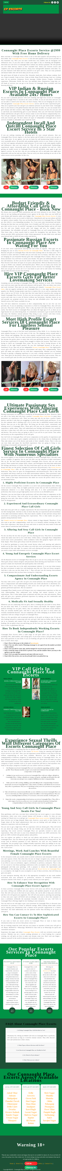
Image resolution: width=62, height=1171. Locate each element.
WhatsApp (14, 187)
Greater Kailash (12, 1112)
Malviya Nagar (30, 1115)
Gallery (40, 1163)
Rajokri (31, 1117)
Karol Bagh (31, 1109)
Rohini (31, 1123)
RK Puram (30, 1120)
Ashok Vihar (12, 1093)
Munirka (49, 1098)
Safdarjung (49, 1115)
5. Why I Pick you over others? (31, 1060)
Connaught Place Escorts (31, 932)
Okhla (49, 1101)
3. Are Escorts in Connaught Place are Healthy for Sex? (31, 1050)
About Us (19, 1163)
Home (12, 1163)
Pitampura (49, 1106)
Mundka (49, 1095)
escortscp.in (34, 643)
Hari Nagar (31, 1101)
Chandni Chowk (12, 1101)
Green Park (31, 1098)
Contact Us (48, 1163)
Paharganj (49, 1104)
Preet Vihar (49, 1109)
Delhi (30, 1093)
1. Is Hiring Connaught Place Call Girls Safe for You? (31, 1030)
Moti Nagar (49, 1093)
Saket (49, 1117)
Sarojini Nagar (49, 1120)
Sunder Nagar (12, 1115)
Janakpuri (31, 1106)
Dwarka (12, 1109)
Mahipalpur (12, 1098)
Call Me (6, 2)
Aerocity (31, 1095)
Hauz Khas (31, 1104)
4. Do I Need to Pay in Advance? (31, 1055)
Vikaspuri (12, 1120)
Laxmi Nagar (31, 1112)
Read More (12, 1010)
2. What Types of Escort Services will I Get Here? (31, 1045)
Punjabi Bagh (49, 1112)
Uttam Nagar (12, 1117)
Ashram (12, 1095)
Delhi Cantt (12, 1106)
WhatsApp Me (31, 1167)
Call (6, 187)
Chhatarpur (12, 1104)
